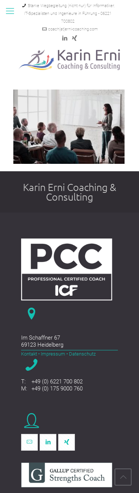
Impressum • (54, 354)
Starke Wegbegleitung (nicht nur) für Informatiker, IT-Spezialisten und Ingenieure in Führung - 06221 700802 (69, 13)
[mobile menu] (10, 11)
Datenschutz (82, 354)
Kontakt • (30, 354)
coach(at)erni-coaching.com (73, 29)
